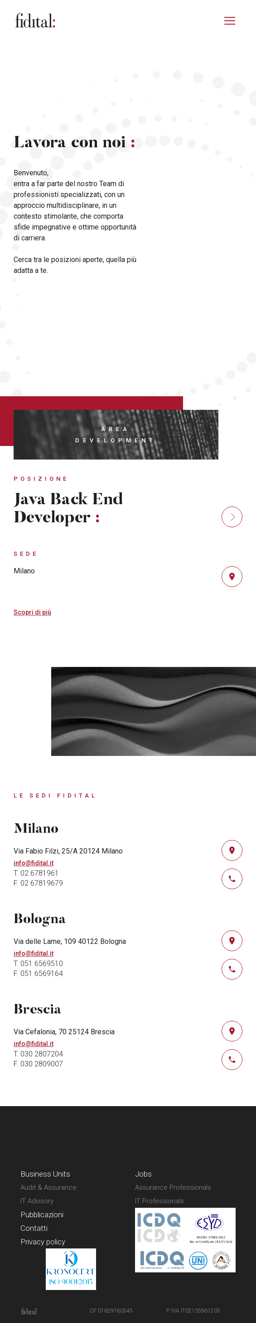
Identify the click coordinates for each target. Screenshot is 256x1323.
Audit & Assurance (48, 1187)
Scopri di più (32, 612)
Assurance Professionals (173, 1187)
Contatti (34, 1228)
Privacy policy (42, 1241)
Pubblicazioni (41, 1214)
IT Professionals (159, 1201)
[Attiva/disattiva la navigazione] (229, 21)
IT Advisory (36, 1201)
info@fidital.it (33, 863)
